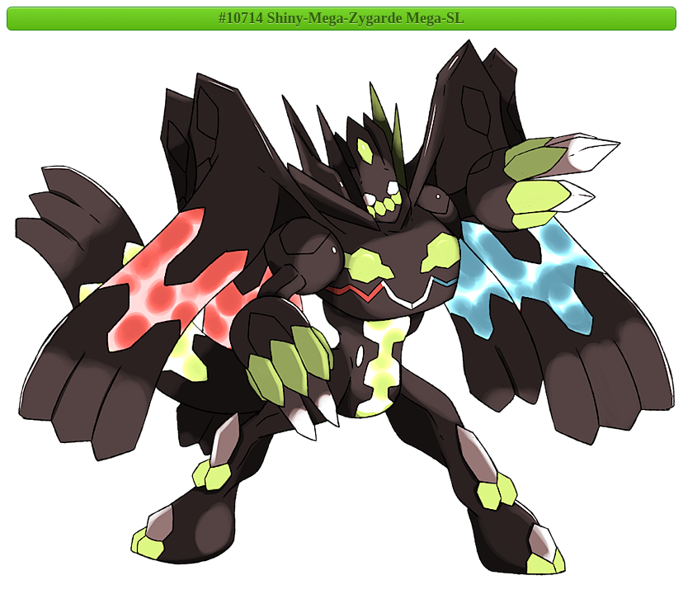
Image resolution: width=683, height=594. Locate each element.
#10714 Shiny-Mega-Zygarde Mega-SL (341, 18)
